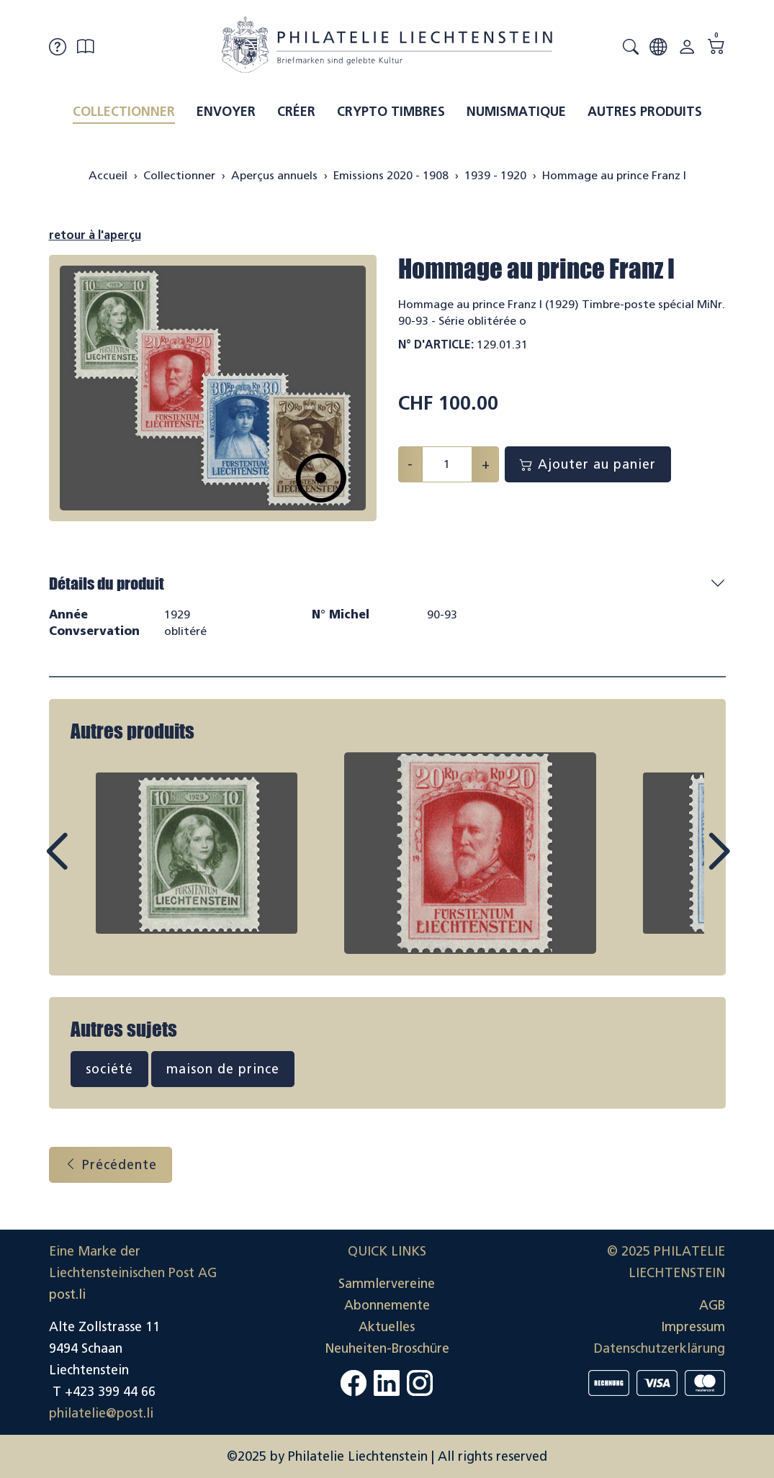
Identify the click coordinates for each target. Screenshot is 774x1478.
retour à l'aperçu (95, 235)
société (109, 1069)
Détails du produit (106, 583)
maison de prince (222, 1069)
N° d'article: (436, 344)
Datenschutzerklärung (659, 1348)
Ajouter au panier (588, 464)
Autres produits (645, 112)
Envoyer (226, 112)
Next (685, 864)
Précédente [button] (110, 1165)
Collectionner (124, 112)
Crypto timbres (391, 112)
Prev (89, 864)
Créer (296, 112)
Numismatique (516, 112)
